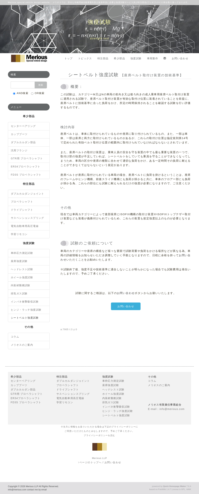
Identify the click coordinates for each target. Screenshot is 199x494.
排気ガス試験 (19, 293)
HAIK (188, 489)
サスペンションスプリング (27, 217)
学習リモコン (19, 234)
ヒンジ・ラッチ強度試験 (26, 309)
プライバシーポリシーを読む (99, 435)
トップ (68, 58)
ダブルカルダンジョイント (27, 193)
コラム (15, 336)
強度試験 (136, 58)
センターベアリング (23, 126)
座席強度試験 (19, 261)
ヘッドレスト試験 (22, 269)
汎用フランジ (19, 150)
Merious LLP (32, 486)
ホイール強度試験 (22, 277)
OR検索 (38, 93)
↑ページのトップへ (90, 462)
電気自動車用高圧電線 (25, 226)
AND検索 (20, 93)
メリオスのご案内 (22, 344)
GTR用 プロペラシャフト (27, 158)
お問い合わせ (180, 58)
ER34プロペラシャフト (25, 166)
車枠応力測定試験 (22, 253)
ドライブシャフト (22, 209)
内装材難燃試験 (20, 285)
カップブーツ (19, 134)
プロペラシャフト (22, 201)
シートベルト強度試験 (25, 317)
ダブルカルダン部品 (23, 142)
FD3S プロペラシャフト (26, 174)
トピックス (85, 58)
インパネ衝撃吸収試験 (25, 301)
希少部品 (119, 58)
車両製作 (152, 58)
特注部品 (103, 58)
